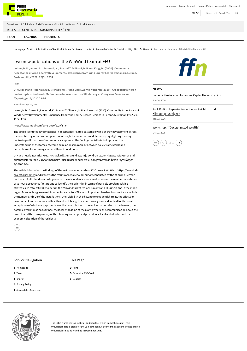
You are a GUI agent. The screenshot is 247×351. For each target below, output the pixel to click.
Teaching (29, 36)
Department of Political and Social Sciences (30, 24)
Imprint (191, 6)
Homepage (170, 6)
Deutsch (77, 278)
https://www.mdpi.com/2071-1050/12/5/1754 (40, 125)
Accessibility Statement (227, 6)
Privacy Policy (205, 6)
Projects (52, 36)
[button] (195, 13)
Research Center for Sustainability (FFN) (38, 30)
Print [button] (75, 267)
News (146, 49)
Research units (83, 49)
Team (182, 6)
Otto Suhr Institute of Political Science (74, 24)
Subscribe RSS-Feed (83, 273)
